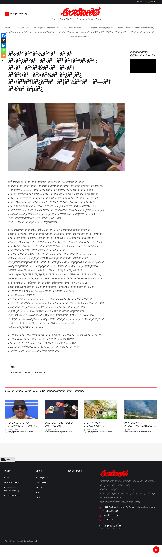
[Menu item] (7, 28)
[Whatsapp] (3, 50)
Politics (38, 497)
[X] (3, 40)
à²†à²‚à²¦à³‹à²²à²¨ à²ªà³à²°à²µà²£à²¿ (11, 489)
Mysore (39, 492)
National (39, 487)
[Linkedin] (3, 45)
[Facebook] (3, 35)
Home (6, 478)
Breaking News (42, 478)
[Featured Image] (21, 409)
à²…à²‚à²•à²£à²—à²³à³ (13, 495)
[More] (3, 55)
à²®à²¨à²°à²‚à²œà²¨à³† (12, 482)
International (41, 482)
